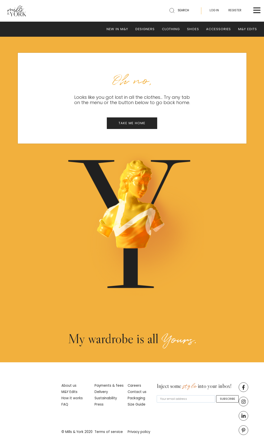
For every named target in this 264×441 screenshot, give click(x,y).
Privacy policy (139, 431)
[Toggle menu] (257, 11)
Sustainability (106, 398)
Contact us (137, 391)
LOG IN (214, 10)
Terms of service (109, 431)
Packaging (136, 398)
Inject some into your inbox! (194, 386)
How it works (72, 398)
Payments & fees (109, 385)
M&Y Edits (69, 391)
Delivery (101, 391)
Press (99, 404)
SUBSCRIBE (227, 399)
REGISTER (234, 10)
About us (68, 385)
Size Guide (136, 404)
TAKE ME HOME (132, 123)
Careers (134, 385)
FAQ (64, 404)
